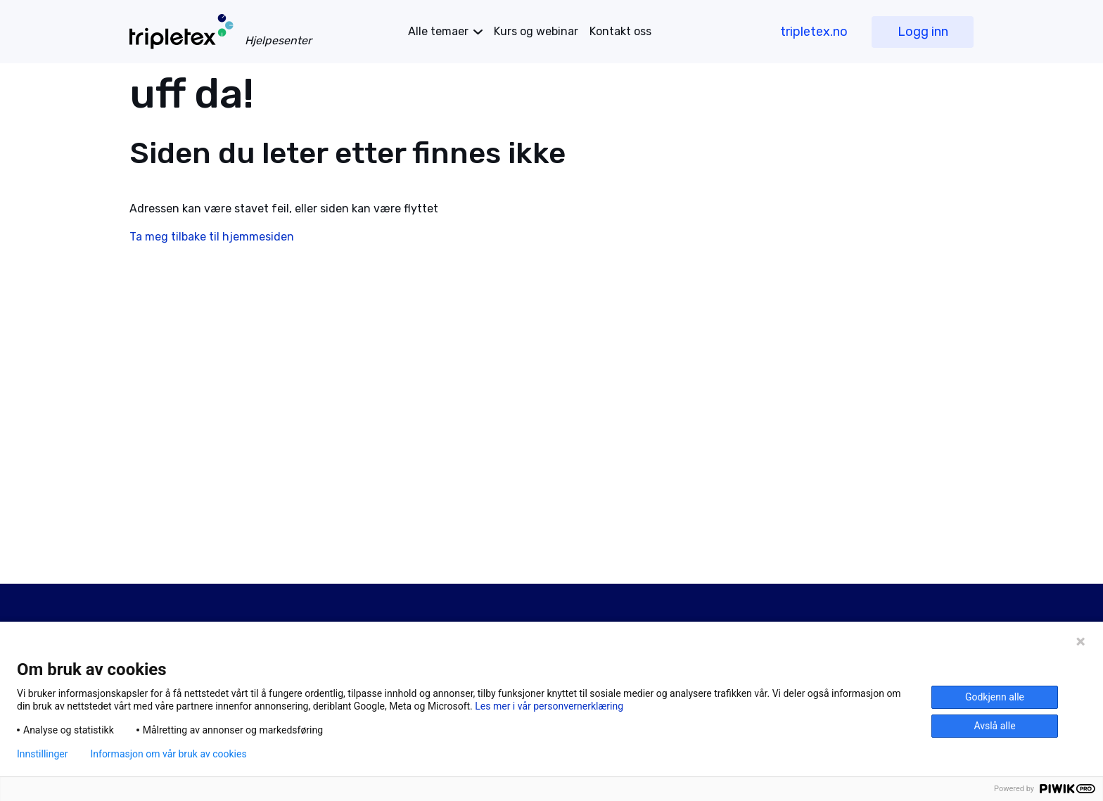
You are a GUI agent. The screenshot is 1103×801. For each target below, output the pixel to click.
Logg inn (923, 31)
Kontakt (620, 31)
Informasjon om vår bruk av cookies (168, 754)
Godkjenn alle (994, 697)
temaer (438, 31)
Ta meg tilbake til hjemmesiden (211, 236)
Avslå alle (994, 725)
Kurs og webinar (536, 31)
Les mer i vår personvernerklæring (549, 706)
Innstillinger (42, 754)
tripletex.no (814, 31)
